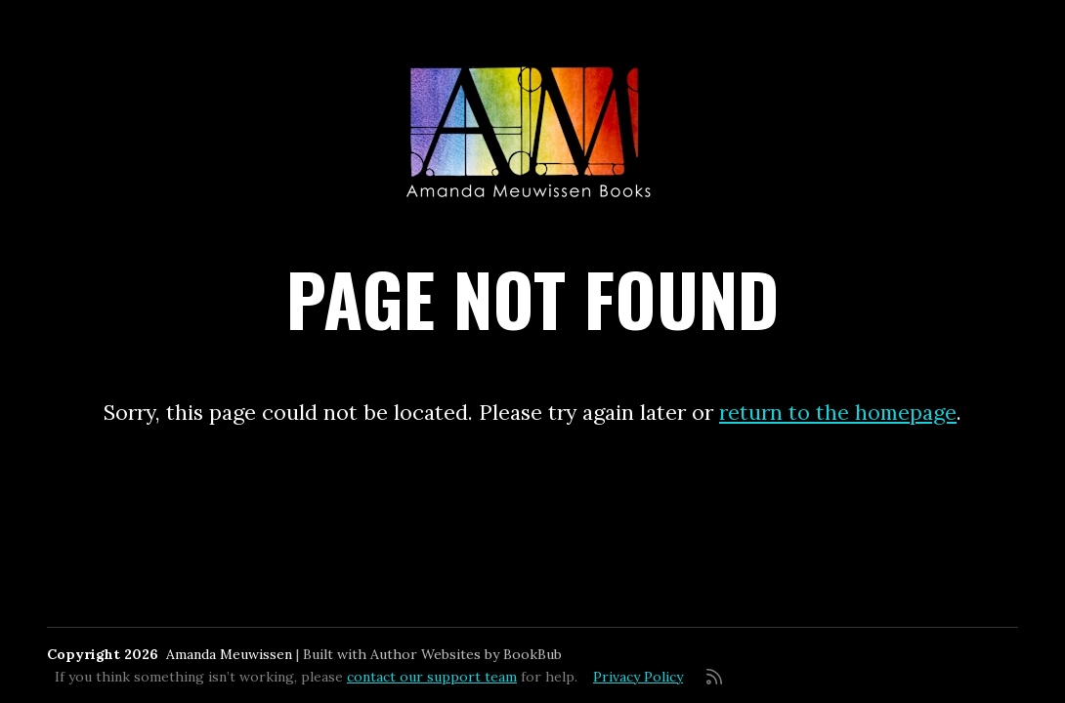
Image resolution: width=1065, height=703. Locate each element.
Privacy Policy (638, 676)
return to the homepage (838, 412)
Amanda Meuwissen (229, 654)
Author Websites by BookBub (466, 654)
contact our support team (432, 676)
